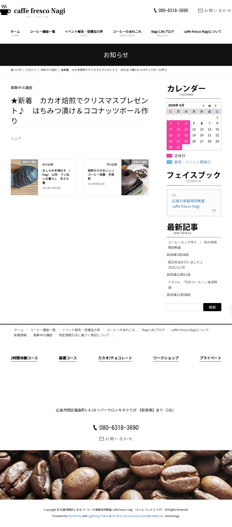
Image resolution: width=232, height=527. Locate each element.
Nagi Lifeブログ (153, 329)
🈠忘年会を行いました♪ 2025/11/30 (187, 265)
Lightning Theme (98, 516)
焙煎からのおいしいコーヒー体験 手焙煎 (101, 174)
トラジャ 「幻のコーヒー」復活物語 (192, 284)
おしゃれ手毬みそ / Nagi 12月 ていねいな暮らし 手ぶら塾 (57, 176)
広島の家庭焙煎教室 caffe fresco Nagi (190, 203)
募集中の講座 (42, 335)
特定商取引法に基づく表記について (84, 335)
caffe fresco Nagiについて (190, 329)
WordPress (74, 516)
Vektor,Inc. (158, 516)
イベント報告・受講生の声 (81, 329)
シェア (16, 138)
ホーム (19, 329)
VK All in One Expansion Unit (129, 516)
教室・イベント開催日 (192, 162)
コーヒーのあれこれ (121, 329)
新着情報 (20, 335)
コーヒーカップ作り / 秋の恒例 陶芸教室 (194, 245)
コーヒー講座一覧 (43, 329)
